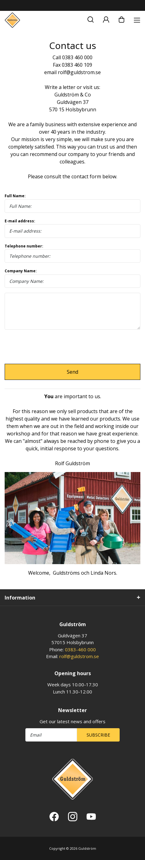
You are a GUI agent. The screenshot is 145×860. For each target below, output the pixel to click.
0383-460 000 (80, 649)
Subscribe (98, 735)
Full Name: (72, 203)
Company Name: (72, 278)
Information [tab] (20, 597)
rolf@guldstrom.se (79, 656)
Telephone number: (72, 253)
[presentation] (52, 347)
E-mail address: (72, 228)
